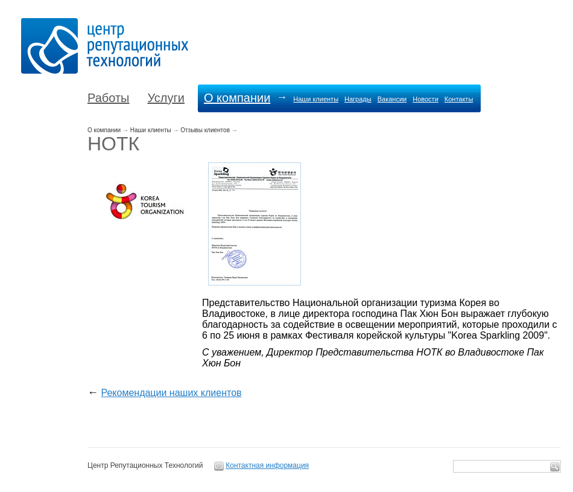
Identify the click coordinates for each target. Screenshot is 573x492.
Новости (425, 99)
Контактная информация (267, 465)
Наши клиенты (315, 99)
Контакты (459, 99)
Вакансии (392, 99)
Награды (358, 99)
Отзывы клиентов (205, 130)
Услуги (166, 97)
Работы (108, 97)
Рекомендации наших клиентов (171, 393)
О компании (237, 97)
